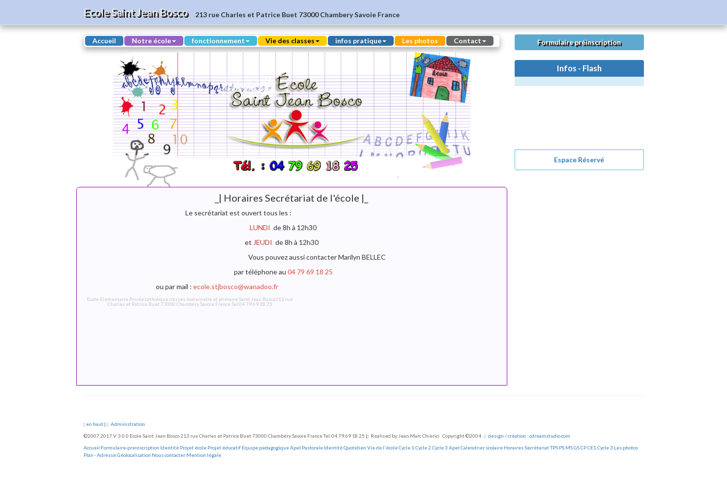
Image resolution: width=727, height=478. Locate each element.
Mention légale (203, 455)
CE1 (591, 447)
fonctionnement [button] (221, 40)
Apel (295, 447)
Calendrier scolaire (482, 447)
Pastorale (312, 447)
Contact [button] (470, 40)
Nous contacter (168, 455)
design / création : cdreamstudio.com (527, 436)
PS (561, 447)
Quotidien (355, 447)
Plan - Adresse (100, 455)
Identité (169, 447)
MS (569, 447)
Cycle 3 (440, 447)
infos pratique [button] (360, 40)
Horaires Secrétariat (526, 447)
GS (577, 447)
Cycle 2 (423, 447)
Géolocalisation (134, 455)
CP (583, 447)
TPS (554, 447)
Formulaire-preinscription (130, 447)
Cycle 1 (406, 447)
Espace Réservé (579, 159)
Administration (126, 424)
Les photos (420, 40)
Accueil (104, 40)
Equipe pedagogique (265, 447)
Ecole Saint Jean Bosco (136, 12)
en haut (94, 424)
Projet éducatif (224, 447)
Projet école (193, 447)
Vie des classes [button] (292, 40)
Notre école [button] (154, 40)
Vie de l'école (382, 447)
